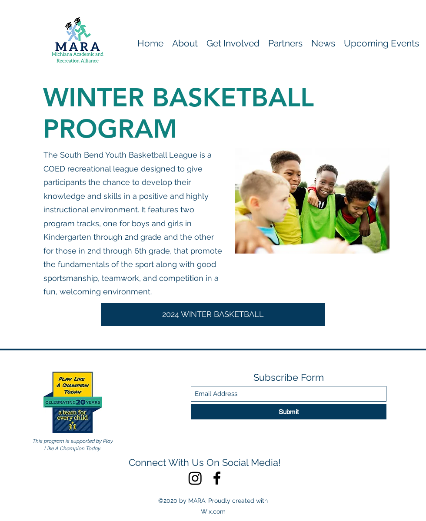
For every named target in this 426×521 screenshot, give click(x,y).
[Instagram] (195, 478)
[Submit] (288, 411)
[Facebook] (217, 478)
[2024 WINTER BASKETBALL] (213, 314)
